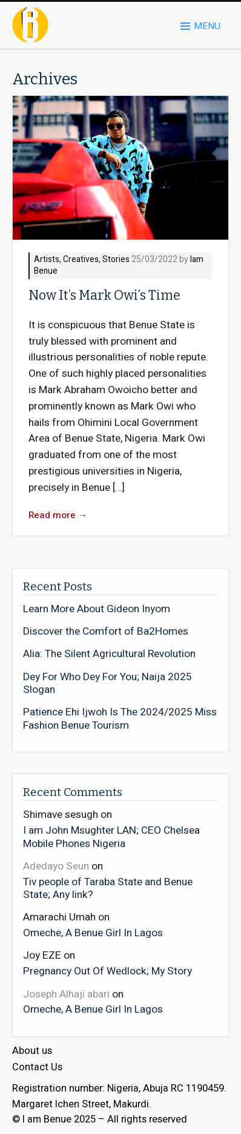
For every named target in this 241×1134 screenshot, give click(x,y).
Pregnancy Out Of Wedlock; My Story (107, 971)
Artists (46, 260)
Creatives (81, 260)
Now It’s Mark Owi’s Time (104, 295)
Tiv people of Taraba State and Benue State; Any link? (108, 888)
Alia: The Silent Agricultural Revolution (109, 654)
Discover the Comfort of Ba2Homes (105, 631)
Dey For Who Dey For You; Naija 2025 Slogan (107, 683)
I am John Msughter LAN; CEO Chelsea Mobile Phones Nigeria (111, 836)
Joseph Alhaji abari (66, 994)
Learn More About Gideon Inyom (96, 609)
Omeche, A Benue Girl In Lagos (93, 932)
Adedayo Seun (56, 866)
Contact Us (37, 1067)
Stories (116, 260)
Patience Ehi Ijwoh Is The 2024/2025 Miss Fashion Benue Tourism (120, 719)
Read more (58, 515)
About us (32, 1051)
